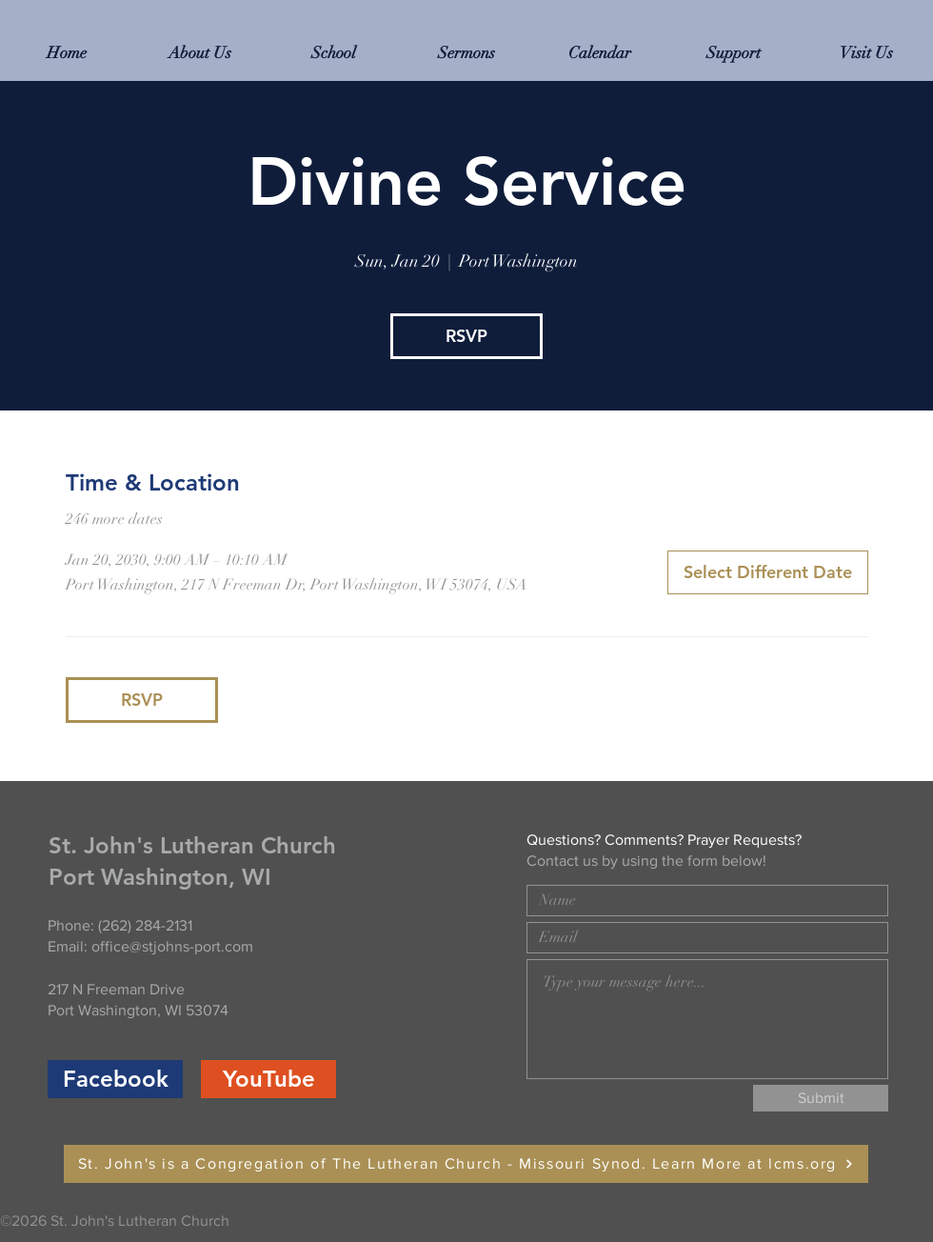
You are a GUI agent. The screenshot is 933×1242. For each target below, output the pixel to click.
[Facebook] (115, 1079)
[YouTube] (268, 1079)
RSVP (466, 336)
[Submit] (820, 1098)
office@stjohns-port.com (172, 946)
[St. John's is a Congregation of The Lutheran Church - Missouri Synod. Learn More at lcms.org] (466, 1164)
